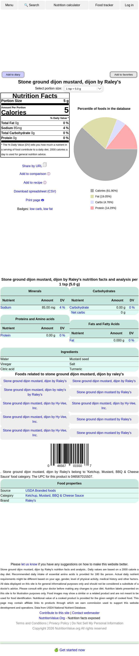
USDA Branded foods (41, 490)
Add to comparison (33, 174)
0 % (62, 335)
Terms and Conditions (31, 623)
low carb (36, 209)
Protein (5, 335)
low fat (48, 209)
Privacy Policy (59, 623)
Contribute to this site (54, 613)
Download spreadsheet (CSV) (35, 191)
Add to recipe (33, 182)
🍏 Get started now (69, 650)
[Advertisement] (69, 40)
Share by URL (35, 166)
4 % (62, 307)
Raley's (31, 500)
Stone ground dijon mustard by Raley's (104, 392)
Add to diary (13, 74)
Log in (129, 5)
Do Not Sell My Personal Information (97, 623)
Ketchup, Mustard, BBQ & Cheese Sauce (55, 495)
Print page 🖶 (35, 200)
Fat (72, 340)
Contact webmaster (86, 613)
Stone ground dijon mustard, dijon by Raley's (35, 381)
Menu (9, 5)
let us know (29, 564)
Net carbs (78, 312)
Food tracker (104, 5)
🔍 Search (31, 5)
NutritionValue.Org (52, 618)
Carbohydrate (79, 307)
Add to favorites (123, 74)
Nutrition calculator (67, 5)
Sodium (5, 307)
